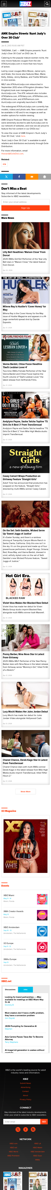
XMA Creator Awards (13, 911)
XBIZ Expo (37, 1155)
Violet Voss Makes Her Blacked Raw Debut (25, 603)
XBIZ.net (6, 981)
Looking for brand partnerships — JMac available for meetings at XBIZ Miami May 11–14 (24, 1000)
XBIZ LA (37, 1143)
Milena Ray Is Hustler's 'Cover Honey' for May (24, 308)
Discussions (10, 989)
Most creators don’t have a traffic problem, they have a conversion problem (24, 1014)
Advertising (25, 1087)
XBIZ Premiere (13, 1155)
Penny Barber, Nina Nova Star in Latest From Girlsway (23, 655)
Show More (25, 791)
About (25, 1095)
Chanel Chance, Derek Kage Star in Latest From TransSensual (25, 761)
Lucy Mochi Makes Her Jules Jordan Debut (25, 712)
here (23, 136)
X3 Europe (8, 943)
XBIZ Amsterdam (11, 927)
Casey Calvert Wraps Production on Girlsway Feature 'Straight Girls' (21, 477)
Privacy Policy (25, 1099)
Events (5, 885)
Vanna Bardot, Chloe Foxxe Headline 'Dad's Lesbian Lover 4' (22, 365)
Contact (25, 1091)
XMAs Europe (10, 959)
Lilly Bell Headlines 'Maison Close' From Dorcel (24, 253)
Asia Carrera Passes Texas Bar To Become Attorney (24, 1038)
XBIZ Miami (9, 895)
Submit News (25, 1083)
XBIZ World (13, 1151)
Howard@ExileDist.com (12, 153)
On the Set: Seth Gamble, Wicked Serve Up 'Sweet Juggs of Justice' (24, 532)
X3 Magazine (8, 811)
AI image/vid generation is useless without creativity (24, 1051)
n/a (4, 164)
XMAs (37, 1159)
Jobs (25, 989)
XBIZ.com (13, 1143)
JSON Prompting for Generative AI (21, 1026)
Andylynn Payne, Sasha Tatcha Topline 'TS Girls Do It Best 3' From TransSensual (25, 423)
